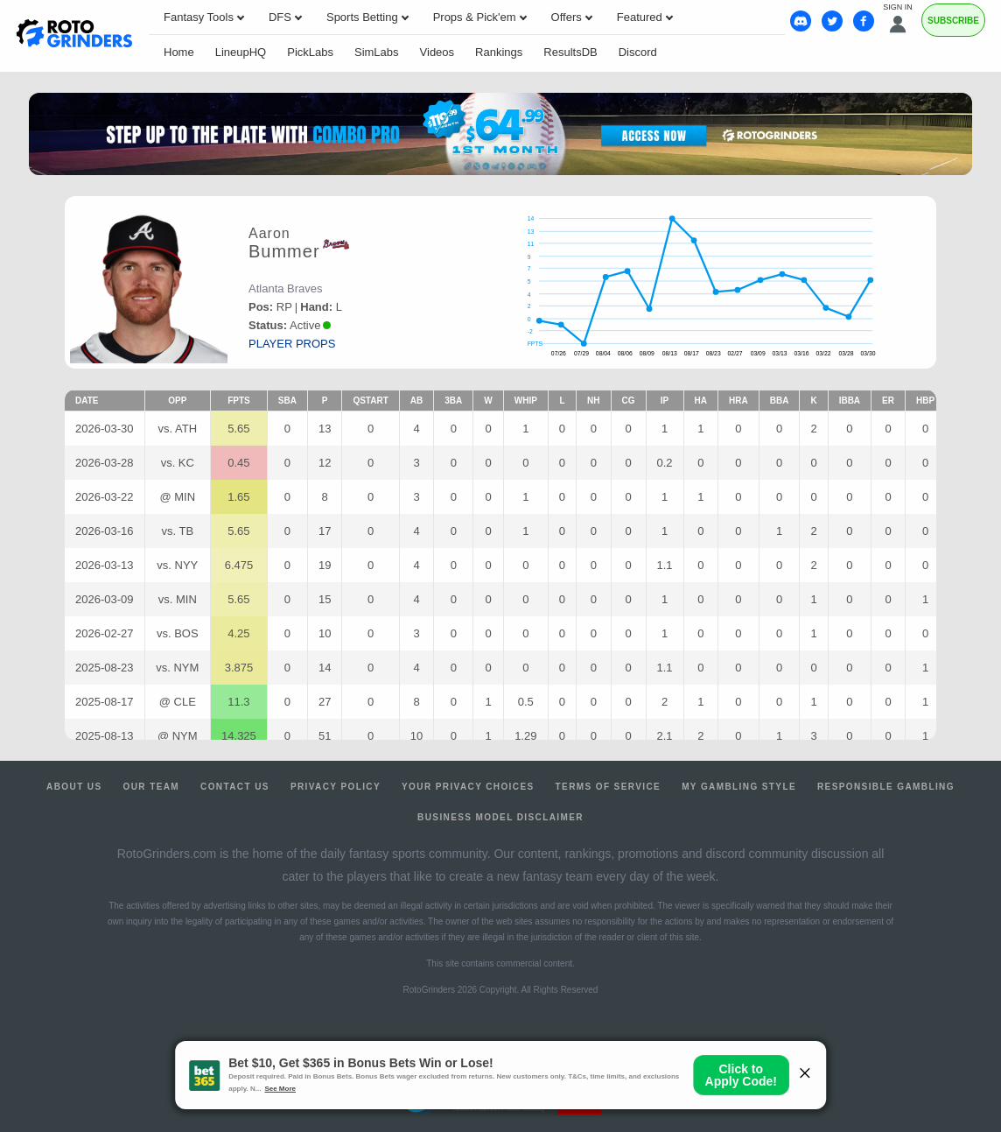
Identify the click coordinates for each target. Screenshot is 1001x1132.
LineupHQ (241, 52)
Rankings (498, 52)
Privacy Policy (335, 786)
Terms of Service (609, 786)
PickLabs (310, 52)
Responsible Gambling (886, 786)
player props (291, 343)
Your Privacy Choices (468, 786)
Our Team (151, 786)
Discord (638, 52)
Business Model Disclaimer (500, 817)
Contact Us (235, 786)
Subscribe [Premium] (953, 20)
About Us (74, 786)
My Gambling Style (739, 786)
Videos (437, 52)
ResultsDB (570, 52)
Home (179, 52)
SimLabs (376, 52)
